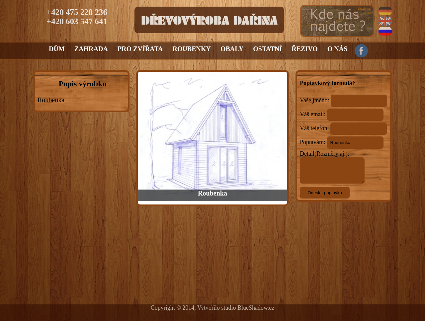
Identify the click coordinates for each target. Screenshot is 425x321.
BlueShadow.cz (255, 307)
